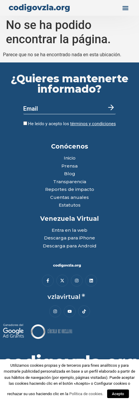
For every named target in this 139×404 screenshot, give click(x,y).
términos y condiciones (93, 123)
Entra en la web (69, 230)
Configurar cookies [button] (110, 383)
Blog (69, 173)
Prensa (69, 166)
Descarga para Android (70, 246)
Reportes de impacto (69, 189)
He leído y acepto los (69, 123)
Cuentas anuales (69, 197)
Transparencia (69, 181)
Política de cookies (85, 394)
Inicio (70, 158)
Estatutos (70, 205)
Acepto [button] (118, 394)
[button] (125, 8)
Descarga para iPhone (69, 238)
